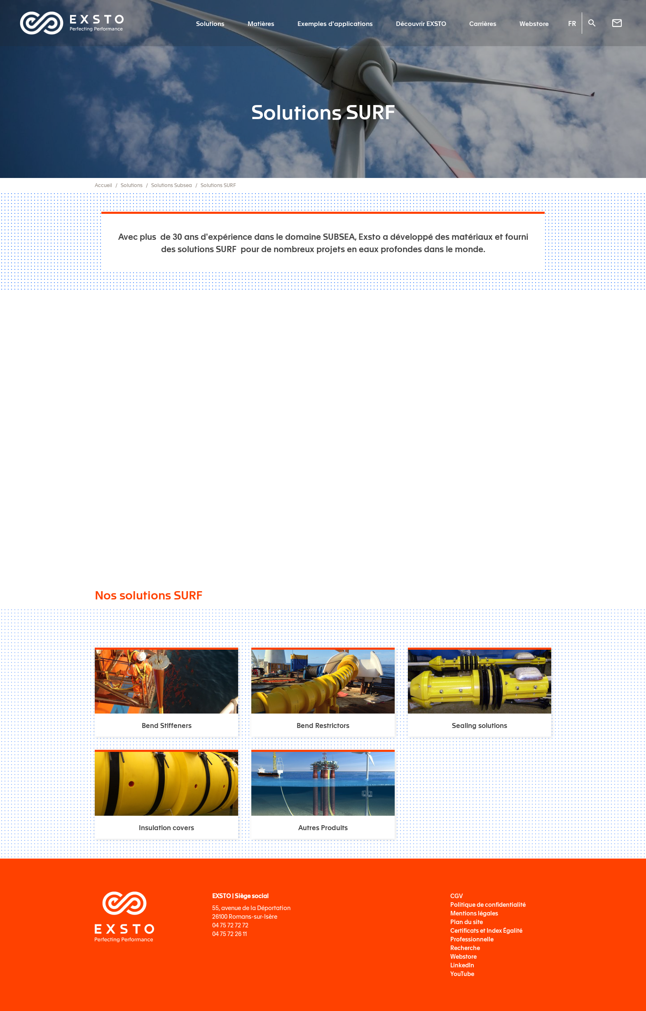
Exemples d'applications (335, 23)
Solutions (210, 23)
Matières (261, 23)
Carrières (482, 23)
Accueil (103, 185)
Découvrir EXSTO (421, 23)
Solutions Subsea (171, 185)
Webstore (534, 23)
